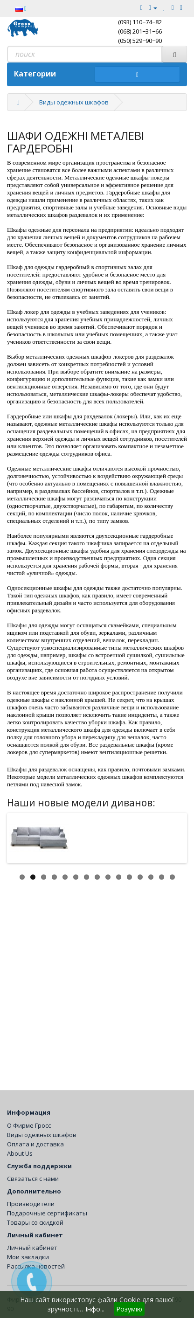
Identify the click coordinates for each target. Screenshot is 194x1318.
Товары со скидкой (35, 1222)
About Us (20, 1153)
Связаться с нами (33, 1178)
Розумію (129, 1308)
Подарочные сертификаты (47, 1213)
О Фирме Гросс (29, 1125)
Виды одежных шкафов (74, 102)
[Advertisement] (97, 979)
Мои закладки (28, 1257)
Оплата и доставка (35, 1144)
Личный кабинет (32, 1247)
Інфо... (94, 1308)
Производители (31, 1204)
